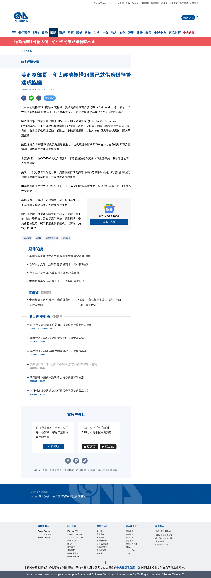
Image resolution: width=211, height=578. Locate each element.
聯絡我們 (102, 559)
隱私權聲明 (103, 555)
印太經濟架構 (39, 317)
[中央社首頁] (21, 17)
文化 (122, 32)
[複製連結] (38, 98)
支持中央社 (188, 17)
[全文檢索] (197, 17)
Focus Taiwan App (75, 545)
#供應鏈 (27, 238)
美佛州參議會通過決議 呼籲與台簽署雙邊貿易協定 (59, 390)
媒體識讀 (155, 3)
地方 (114, 32)
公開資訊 (102, 539)
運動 (131, 32)
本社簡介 (102, 531)
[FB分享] (23, 98)
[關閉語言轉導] (208, 574)
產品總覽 (131, 531)
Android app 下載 (74, 537)
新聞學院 (72, 563)
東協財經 (175, 32)
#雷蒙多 (66, 238)
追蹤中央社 (109, 221)
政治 (45, 32)
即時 (36, 32)
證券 (79, 32)
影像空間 (173, 3)
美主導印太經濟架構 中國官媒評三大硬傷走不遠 (58, 351)
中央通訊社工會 (163, 557)
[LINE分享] (31, 98)
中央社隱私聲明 (125, 567)
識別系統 (102, 535)
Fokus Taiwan (132, 3)
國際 (53, 32)
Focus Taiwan (100, 3)
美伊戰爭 (24, 32)
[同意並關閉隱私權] (208, 567)
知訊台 (130, 551)
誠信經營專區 (105, 551)
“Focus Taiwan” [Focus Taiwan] (172, 574)
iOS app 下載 (75, 531)
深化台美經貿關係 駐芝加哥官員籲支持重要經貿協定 (61, 324)
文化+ (70, 555)
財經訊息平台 (134, 547)
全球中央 (160, 32)
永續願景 (194, 3)
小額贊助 (53, 446)
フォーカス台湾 (116, 3)
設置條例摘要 (105, 543)
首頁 (23, 51)
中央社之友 (133, 555)
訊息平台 (131, 543)
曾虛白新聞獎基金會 (163, 533)
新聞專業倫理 (105, 547)
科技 (88, 32)
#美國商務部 (52, 238)
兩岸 (62, 32)
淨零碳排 (145, 3)
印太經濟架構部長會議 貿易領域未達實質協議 (57, 338)
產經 (71, 32)
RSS (129, 559)
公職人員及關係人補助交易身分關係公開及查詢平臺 (163, 545)
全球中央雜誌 (75, 551)
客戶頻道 (184, 3)
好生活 (164, 3)
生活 (96, 32)
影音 (148, 32)
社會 (105, 32)
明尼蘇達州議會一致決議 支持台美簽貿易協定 (57, 377)
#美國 (38, 238)
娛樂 (140, 32)
